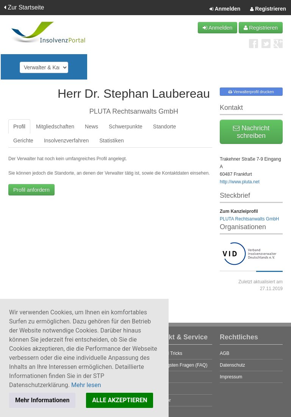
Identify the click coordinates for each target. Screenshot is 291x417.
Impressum (231, 377)
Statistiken (111, 140)
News (91, 126)
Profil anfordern (31, 190)
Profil (19, 126)
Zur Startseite (24, 7)
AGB (224, 353)
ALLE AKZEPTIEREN (119, 400)
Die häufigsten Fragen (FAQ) (178, 365)
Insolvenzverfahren (66, 140)
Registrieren (268, 9)
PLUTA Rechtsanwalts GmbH (249, 219)
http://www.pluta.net (240, 181)
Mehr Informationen (42, 400)
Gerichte (23, 140)
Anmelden (225, 9)
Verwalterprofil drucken (251, 91)
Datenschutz (232, 365)
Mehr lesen (86, 385)
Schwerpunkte (125, 126)
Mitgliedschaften (55, 126)
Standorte (164, 126)
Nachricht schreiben (251, 131)
